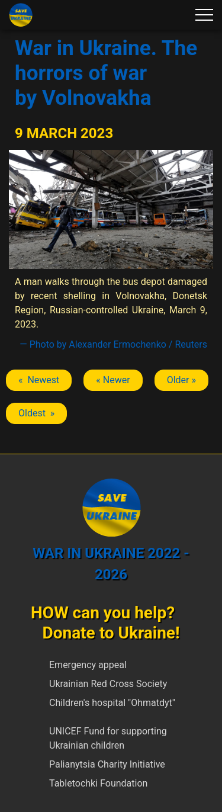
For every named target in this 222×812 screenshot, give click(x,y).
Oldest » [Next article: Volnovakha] (36, 413)
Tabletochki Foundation (98, 783)
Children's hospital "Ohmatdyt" (112, 702)
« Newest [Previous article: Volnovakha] (38, 380)
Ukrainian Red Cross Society (108, 683)
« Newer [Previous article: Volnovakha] (113, 380)
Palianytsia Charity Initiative (107, 764)
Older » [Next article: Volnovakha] (181, 380)
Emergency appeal (88, 664)
